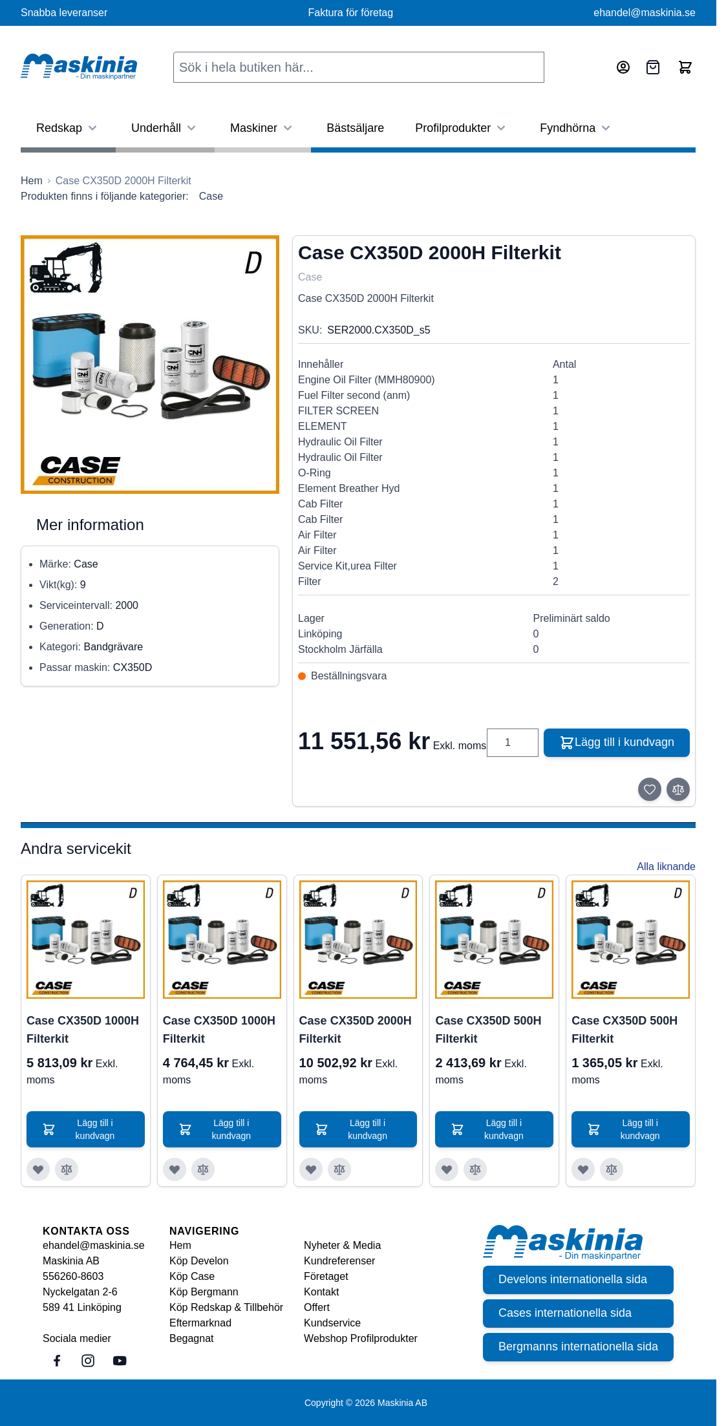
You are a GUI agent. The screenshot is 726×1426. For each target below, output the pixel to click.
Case (211, 196)
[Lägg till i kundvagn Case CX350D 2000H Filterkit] (358, 1129)
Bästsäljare (355, 128)
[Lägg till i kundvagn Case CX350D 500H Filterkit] (494, 1129)
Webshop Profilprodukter (361, 1338)
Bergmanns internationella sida (578, 1347)
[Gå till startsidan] (32, 181)
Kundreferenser (339, 1260)
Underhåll (165, 128)
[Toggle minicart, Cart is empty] (685, 67)
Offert (317, 1307)
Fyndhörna (577, 128)
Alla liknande (666, 866)
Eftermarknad (200, 1322)
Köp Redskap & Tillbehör (226, 1307)
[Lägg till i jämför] (678, 789)
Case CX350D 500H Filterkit (488, 1029)
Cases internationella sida (565, 1313)
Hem (180, 1245)
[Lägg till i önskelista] (649, 789)
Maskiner (262, 128)
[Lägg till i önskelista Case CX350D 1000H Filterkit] (38, 1169)
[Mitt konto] (623, 67)
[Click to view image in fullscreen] (150, 364)
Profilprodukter (462, 128)
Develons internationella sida (572, 1279)
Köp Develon (199, 1260)
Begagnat (191, 1338)
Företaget (326, 1276)
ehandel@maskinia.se (644, 12)
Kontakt (321, 1291)
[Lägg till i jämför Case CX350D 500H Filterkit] (475, 1169)
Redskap (68, 128)
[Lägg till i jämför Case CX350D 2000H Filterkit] (339, 1169)
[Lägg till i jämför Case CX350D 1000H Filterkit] (66, 1169)
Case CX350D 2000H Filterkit (355, 1029)
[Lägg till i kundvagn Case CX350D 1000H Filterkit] (86, 1129)
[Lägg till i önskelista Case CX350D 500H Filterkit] (446, 1169)
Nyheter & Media (342, 1245)
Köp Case (192, 1276)
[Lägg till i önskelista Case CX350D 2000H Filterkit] (311, 1169)
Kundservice (332, 1322)
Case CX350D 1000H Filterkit (83, 1029)
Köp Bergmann (204, 1291)
